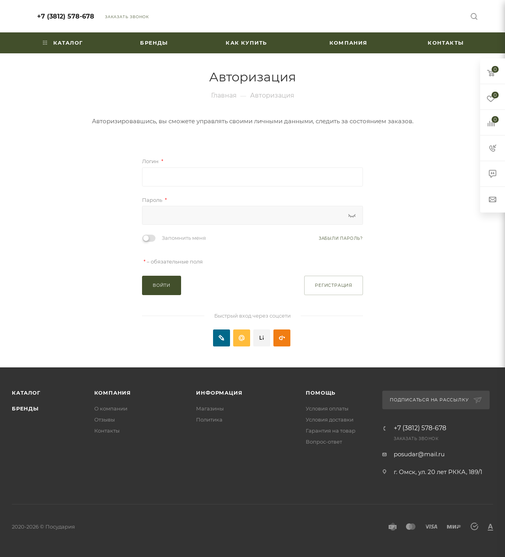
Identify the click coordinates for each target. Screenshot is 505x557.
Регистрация (333, 285)
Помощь (320, 393)
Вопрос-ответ (324, 441)
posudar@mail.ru (419, 454)
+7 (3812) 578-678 (65, 16)
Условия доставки (330, 419)
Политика (209, 419)
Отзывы (104, 419)
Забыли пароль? (341, 238)
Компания (112, 393)
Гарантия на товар (330, 430)
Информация (219, 393)
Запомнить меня (184, 238)
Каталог (26, 393)
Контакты (107, 430)
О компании (110, 408)
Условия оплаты (327, 408)
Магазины (210, 408)
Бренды (25, 408)
